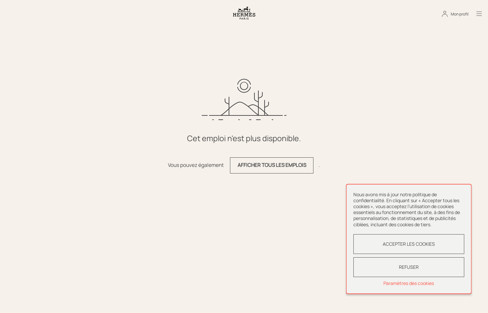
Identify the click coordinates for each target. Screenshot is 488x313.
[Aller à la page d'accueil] (244, 13)
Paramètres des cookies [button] (408, 283)
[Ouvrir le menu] (475, 14)
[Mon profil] (455, 14)
